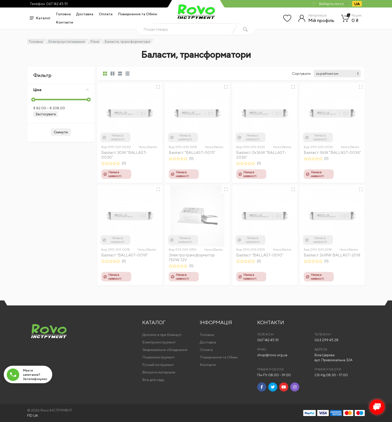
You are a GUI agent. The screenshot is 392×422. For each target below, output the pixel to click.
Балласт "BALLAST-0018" (124, 255)
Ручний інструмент (158, 364)
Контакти (64, 22)
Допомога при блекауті (162, 334)
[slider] (33, 100)
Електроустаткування (66, 42)
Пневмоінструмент (158, 357)
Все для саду (153, 379)
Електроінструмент (159, 342)
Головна (63, 14)
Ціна (61, 90)
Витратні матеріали (158, 372)
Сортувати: (301, 73)
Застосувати (46, 114)
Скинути (61, 132)
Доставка (84, 14)
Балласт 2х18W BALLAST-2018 (332, 255)
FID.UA (32, 415)
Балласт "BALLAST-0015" (192, 152)
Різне (94, 42)
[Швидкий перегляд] (158, 87)
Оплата (105, 14)
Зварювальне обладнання (164, 349)
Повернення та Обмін (137, 14)
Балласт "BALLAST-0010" (259, 255)
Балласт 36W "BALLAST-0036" (332, 152)
